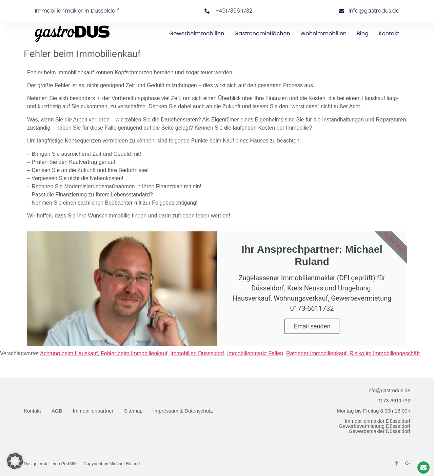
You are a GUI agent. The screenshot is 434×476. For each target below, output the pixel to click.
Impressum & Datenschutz (183, 411)
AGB (57, 411)
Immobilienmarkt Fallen (255, 353)
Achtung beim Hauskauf (69, 353)
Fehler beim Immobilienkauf (134, 353)
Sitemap (133, 411)
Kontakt (389, 33)
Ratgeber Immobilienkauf (316, 353)
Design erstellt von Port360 (50, 463)
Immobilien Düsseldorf (197, 353)
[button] (15, 461)
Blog (363, 33)
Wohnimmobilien (323, 33)
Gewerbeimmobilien (196, 33)
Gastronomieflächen (262, 33)
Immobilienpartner (93, 411)
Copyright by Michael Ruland (111, 463)
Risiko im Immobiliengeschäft (385, 353)
